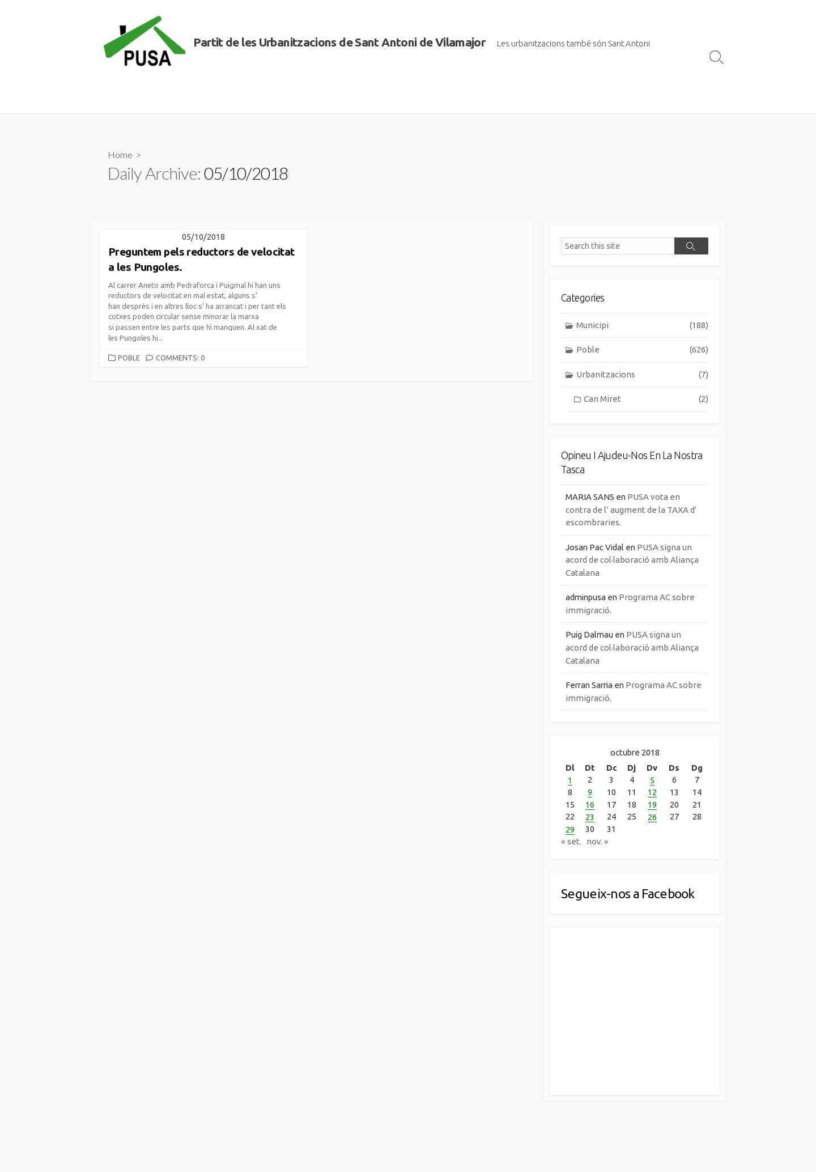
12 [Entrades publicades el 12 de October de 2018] (652, 794)
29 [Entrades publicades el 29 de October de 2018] (570, 829)
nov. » (597, 841)
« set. (571, 841)
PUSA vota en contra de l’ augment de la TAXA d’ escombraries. (631, 510)
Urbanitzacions (642, 375)
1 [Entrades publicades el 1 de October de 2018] (570, 782)
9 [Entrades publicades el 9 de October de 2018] (590, 794)
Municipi (642, 326)
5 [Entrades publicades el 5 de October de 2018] (652, 782)
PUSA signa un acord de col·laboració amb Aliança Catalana (632, 561)
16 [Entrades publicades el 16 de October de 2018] (589, 805)
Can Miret (646, 400)
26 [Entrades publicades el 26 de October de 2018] (652, 817)
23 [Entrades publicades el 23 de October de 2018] (589, 817)
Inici (104, 99)
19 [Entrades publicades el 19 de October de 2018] (652, 805)
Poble (129, 358)
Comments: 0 (180, 358)
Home (120, 154)
